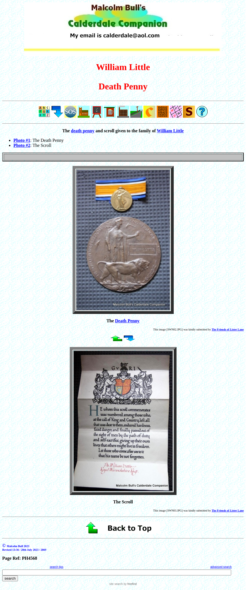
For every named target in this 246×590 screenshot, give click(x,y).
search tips (56, 566)
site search (116, 584)
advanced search (221, 566)
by (129, 584)
